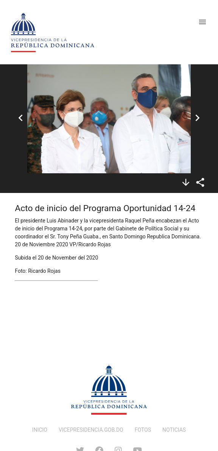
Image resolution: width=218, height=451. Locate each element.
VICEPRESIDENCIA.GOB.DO (91, 430)
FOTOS (143, 430)
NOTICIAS (174, 430)
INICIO (39, 430)
